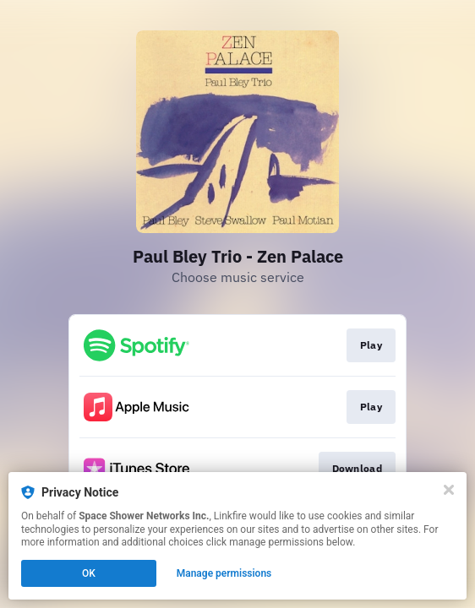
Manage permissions (224, 573)
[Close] (448, 489)
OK (89, 573)
